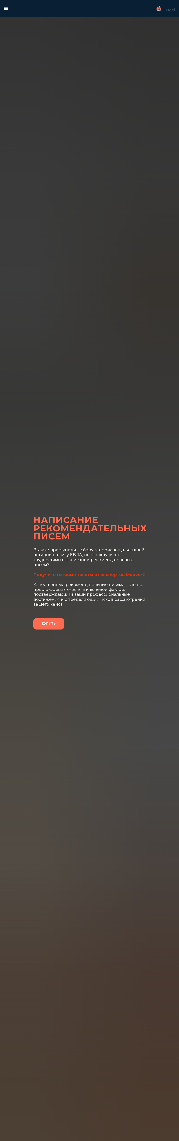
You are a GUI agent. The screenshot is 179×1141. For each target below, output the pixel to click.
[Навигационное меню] (6, 8)
